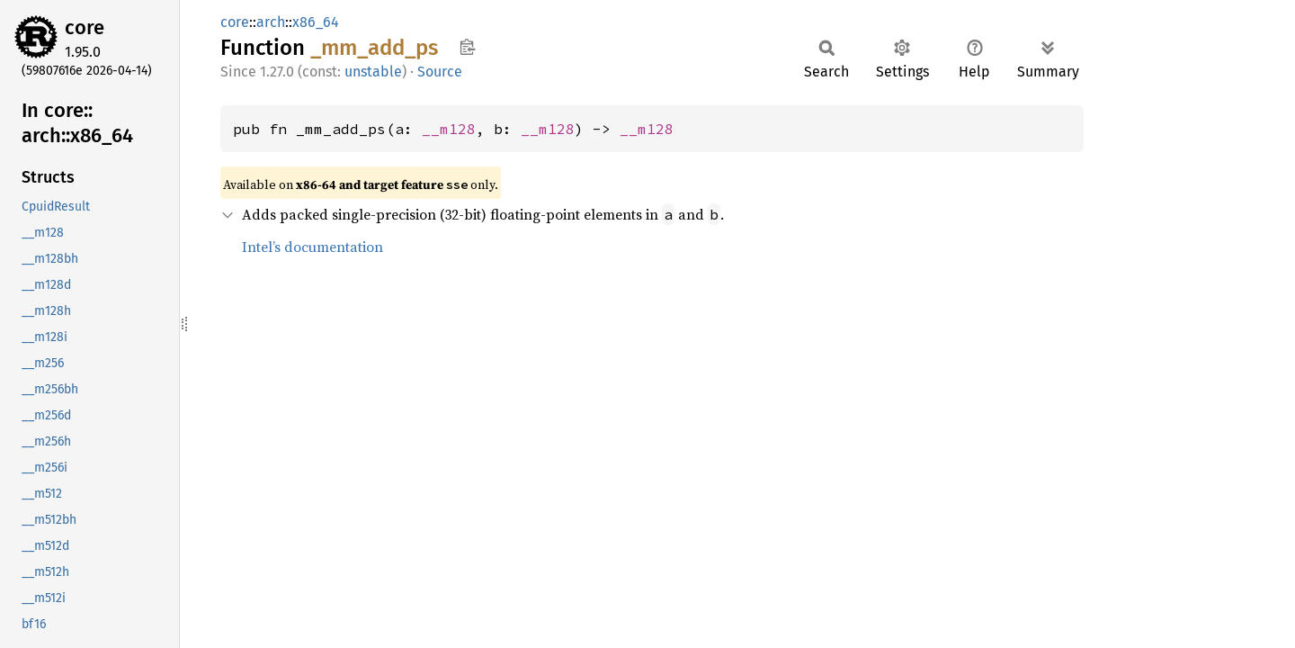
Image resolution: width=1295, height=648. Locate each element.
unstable (373, 71)
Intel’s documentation (312, 246)
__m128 (449, 129)
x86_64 (315, 22)
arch (270, 22)
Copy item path (467, 47)
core (84, 27)
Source (439, 71)
